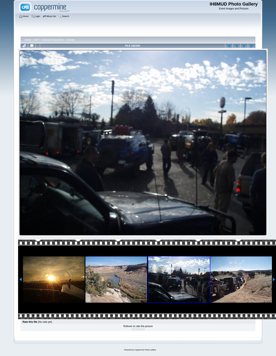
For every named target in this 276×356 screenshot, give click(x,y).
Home (28, 39)
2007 (37, 39)
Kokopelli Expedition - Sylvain (58, 39)
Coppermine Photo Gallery (145, 350)
